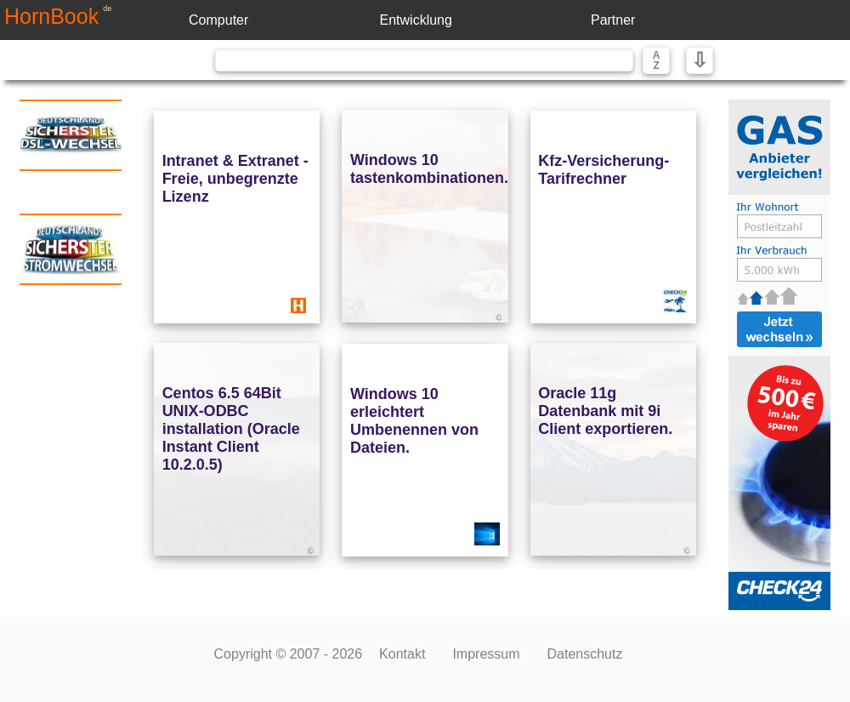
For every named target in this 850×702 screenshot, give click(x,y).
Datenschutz (585, 654)
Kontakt (402, 654)
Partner (613, 20)
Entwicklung (416, 20)
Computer (218, 20)
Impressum (485, 654)
